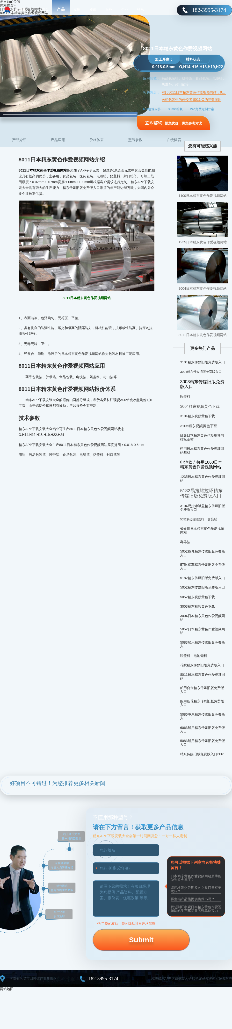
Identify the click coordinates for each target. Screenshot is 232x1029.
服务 (108, 10)
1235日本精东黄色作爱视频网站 (203, 242)
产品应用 (58, 140)
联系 (140, 10)
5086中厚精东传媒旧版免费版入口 (202, 716)
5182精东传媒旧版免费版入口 (202, 578)
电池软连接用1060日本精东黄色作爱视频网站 (201, 464)
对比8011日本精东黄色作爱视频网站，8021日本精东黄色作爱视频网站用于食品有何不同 (194, 92)
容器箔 (185, 542)
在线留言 (174, 140)
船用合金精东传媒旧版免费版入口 (202, 689)
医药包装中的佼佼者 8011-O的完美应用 (191, 99)
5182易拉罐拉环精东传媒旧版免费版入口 (201, 493)
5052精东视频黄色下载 (197, 597)
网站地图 (7, 989)
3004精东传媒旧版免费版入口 (201, 372)
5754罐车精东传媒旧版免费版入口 (202, 566)
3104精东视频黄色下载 (197, 416)
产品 (61, 9)
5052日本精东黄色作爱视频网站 (202, 631)
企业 (124, 10)
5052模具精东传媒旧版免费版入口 (202, 553)
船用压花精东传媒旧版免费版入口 (202, 703)
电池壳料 (200, 656)
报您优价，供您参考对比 (173, 123)
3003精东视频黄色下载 (197, 606)
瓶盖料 (185, 396)
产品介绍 (19, 140)
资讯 (92, 10)
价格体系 (96, 140)
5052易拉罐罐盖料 (192, 519)
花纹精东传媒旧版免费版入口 (202, 665)
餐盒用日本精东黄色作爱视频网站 (202, 530)
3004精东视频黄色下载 (200, 406)
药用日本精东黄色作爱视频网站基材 (202, 450)
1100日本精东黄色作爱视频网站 (203, 196)
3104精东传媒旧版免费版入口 (202, 362)
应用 (76, 10)
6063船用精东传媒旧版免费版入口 (202, 729)
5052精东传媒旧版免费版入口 (202, 587)
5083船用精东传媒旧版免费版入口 (202, 644)
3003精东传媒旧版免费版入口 (202, 384)
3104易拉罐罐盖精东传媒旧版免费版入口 (202, 507)
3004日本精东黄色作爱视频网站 (203, 288)
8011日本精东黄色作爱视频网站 (203, 335)
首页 (45, 10)
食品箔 (212, 519)
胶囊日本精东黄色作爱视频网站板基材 (202, 437)
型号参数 (135, 140)
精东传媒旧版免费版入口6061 (202, 754)
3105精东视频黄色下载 (198, 426)
